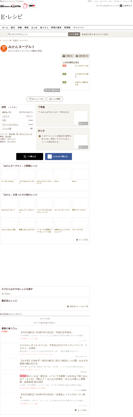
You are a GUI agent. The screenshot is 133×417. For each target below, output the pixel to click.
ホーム (5, 27)
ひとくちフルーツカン (62, 204)
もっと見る (83, 240)
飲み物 (8, 136)
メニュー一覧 (127, 1)
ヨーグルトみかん (9, 175)
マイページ (78, 27)
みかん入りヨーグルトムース (45, 176)
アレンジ (37, 369)
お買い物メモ (82, 56)
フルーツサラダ (80, 223)
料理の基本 (56, 27)
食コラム (44, 27)
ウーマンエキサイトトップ (107, 6)
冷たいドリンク (26, 134)
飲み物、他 (13, 134)
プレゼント (118, 1)
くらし (96, 1)
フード (40, 354)
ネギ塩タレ (29, 369)
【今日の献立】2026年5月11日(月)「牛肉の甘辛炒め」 (47, 332)
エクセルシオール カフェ (28, 354)
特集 (20, 27)
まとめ (34, 27)
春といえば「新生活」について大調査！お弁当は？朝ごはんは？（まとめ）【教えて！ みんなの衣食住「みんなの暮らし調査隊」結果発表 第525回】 (54, 379)
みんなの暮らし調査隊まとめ (30, 388)
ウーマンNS (48, 354)
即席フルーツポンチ (80, 204)
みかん (62, 175)
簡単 (27, 27)
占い (110, 1)
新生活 (43, 388)
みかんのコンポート (9, 204)
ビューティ (104, 1)
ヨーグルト (6, 293)
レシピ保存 (56, 99)
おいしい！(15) (37, 99)
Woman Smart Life (81, 356)
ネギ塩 (22, 369)
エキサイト (127, 6)
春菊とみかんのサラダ (27, 223)
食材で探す (88, 34)
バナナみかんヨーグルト (27, 176)
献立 (13, 27)
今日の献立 (23, 338)
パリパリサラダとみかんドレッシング (45, 205)
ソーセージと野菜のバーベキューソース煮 (45, 225)
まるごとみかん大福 (9, 223)
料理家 (67, 27)
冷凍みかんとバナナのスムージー (62, 225)
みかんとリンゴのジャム (27, 205)
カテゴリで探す (102, 34)
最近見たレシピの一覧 (79, 306)
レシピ (31, 338)
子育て (90, 1)
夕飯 (36, 338)
